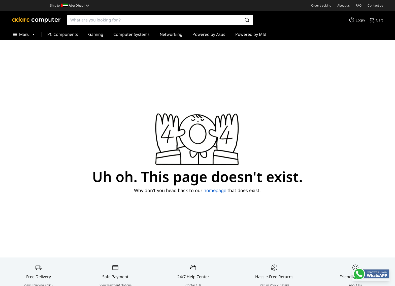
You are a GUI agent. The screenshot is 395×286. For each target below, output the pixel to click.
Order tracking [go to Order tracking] (321, 5)
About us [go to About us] (343, 5)
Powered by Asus (208, 34)
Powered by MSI (250, 34)
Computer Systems (131, 34)
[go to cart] (376, 20)
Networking (171, 34)
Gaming (95, 34)
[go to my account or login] (357, 20)
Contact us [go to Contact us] (375, 5)
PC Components (62, 34)
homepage (214, 190)
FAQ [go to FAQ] (358, 5)
